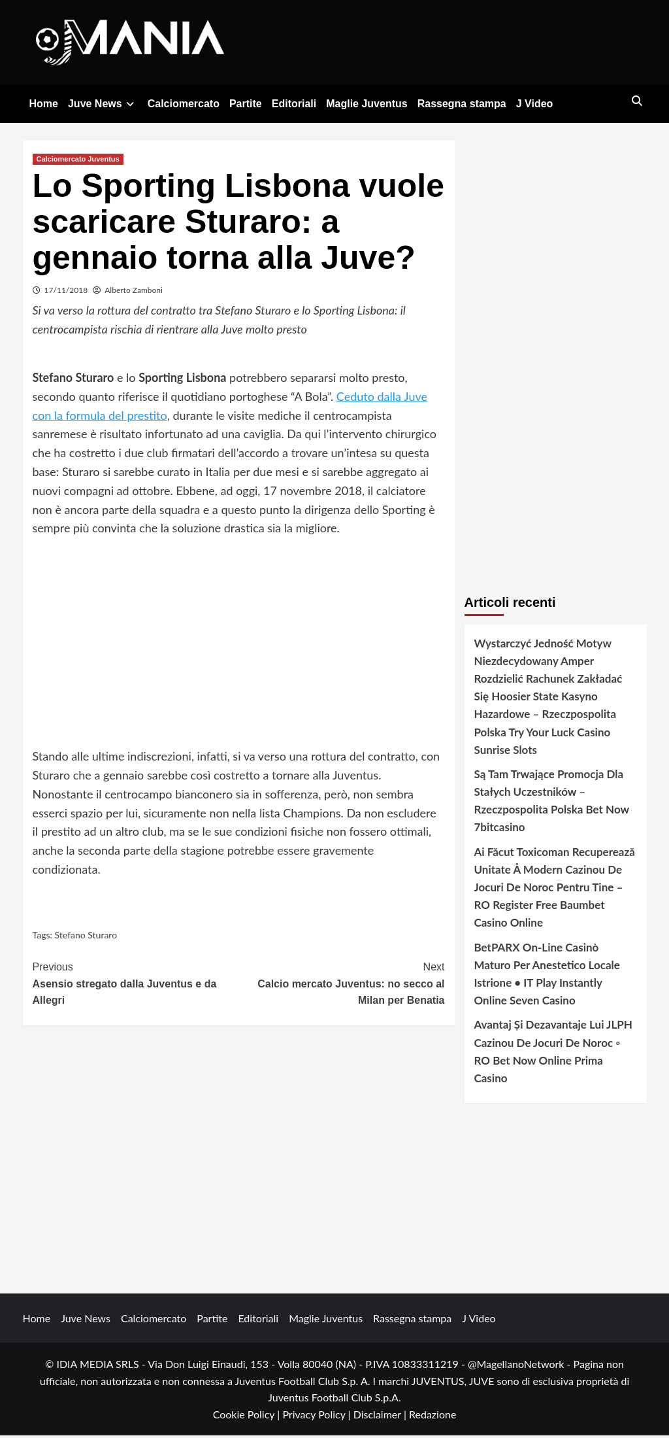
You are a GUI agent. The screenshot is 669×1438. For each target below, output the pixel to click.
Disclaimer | (381, 1417)
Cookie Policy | (248, 1417)
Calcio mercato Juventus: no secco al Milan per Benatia (341, 984)
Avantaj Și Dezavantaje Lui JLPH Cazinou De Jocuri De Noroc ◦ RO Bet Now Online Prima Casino (553, 1053)
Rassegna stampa (461, 103)
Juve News (103, 103)
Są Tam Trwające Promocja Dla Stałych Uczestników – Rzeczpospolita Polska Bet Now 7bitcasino (551, 803)
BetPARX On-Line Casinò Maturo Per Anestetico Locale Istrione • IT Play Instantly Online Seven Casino (547, 976)
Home (43, 103)
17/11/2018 (66, 292)
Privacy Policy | (317, 1417)
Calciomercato (184, 103)
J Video (534, 103)
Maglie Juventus (366, 103)
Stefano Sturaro (86, 937)
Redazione (432, 1417)
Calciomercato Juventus (78, 161)
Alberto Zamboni (134, 292)
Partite (245, 103)
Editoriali (294, 103)
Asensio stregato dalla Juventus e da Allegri (136, 984)
